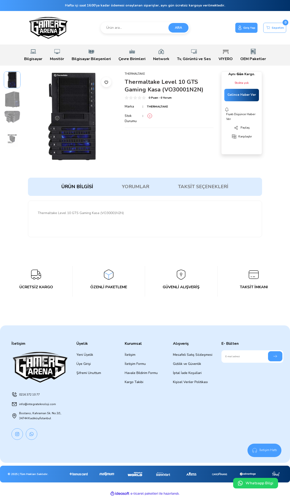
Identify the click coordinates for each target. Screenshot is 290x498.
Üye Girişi (83, 364)
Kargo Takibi (134, 382)
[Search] (145, 28)
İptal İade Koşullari (187, 373)
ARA (178, 27)
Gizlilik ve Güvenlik (187, 364)
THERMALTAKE (159, 107)
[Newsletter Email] (252, 356)
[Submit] (275, 356)
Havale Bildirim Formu (141, 373)
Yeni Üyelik (84, 354)
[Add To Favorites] (106, 82)
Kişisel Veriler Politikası (190, 382)
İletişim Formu (135, 364)
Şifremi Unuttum (88, 373)
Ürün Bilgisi (77, 186)
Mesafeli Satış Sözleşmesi (192, 354)
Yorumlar (135, 186)
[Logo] (48, 28)
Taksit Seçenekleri (203, 186)
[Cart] (272, 28)
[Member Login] (239, 28)
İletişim (130, 354)
